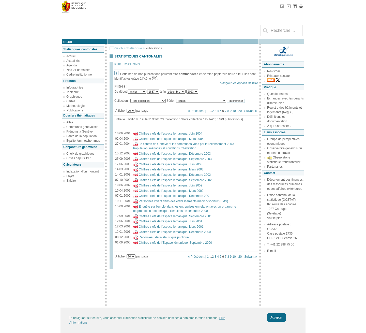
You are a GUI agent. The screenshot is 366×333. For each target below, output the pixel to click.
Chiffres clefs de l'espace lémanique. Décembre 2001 (175, 196)
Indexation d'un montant (82, 171)
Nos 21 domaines (78, 70)
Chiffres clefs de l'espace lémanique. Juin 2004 (170, 133)
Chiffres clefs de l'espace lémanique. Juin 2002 (170, 185)
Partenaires (275, 166)
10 (234, 111)
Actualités (73, 61)
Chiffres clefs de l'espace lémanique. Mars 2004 (171, 139)
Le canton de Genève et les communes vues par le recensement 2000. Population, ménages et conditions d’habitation (184, 146)
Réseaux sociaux (278, 76)
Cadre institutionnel (79, 74)
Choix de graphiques (80, 153)
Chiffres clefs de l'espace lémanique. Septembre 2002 (175, 180)
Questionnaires (277, 94)
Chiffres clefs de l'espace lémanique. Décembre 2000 (175, 232)
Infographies (74, 87)
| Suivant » (250, 111)
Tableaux (72, 92)
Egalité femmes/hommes (83, 140)
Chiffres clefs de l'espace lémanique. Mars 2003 (171, 169)
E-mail (271, 251)
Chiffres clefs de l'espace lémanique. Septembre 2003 (175, 159)
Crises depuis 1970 (79, 158)
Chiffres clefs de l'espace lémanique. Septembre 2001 (175, 216)
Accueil (71, 56)
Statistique (134, 48)
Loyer (70, 176)
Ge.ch (118, 48)
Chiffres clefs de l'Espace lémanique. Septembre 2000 (175, 242)
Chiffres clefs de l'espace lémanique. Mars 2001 (171, 226)
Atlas (69, 122)
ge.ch (67, 42)
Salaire (71, 180)
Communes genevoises (82, 127)
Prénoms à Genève (79, 131)
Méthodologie (75, 106)
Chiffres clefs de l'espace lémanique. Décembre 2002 (175, 175)
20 (240, 111)
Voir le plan (274, 218)
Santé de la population (81, 136)
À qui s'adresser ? (279, 126)
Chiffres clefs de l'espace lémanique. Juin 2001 (170, 221)
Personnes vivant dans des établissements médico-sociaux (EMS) (183, 201)
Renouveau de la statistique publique (164, 237)
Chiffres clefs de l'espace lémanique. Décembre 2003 (175, 153)
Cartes (70, 101)
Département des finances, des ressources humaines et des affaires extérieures (285, 184)
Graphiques (74, 96)
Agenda (71, 65)
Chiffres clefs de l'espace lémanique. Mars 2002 (171, 191)
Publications (75, 110)
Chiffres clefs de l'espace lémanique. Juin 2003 (170, 164)
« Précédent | (197, 111)
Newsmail (273, 71)
